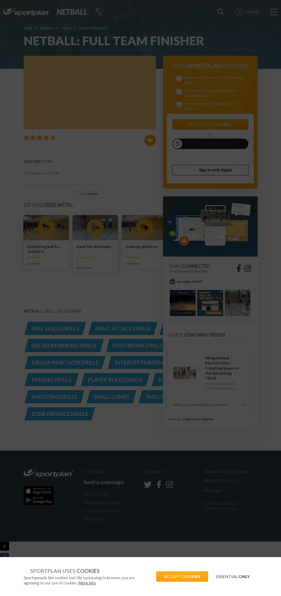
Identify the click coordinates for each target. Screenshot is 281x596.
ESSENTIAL (233, 576)
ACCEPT (182, 576)
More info (87, 582)
